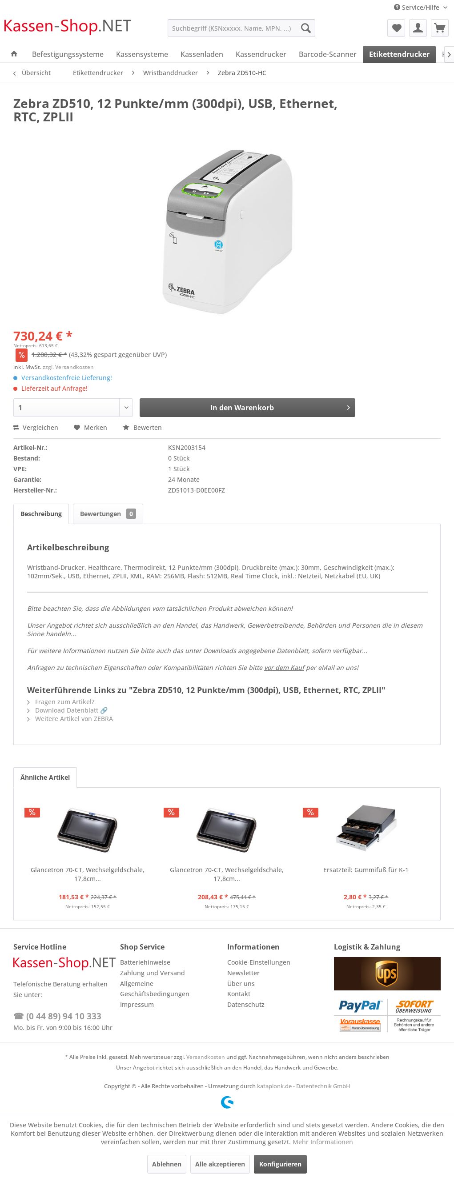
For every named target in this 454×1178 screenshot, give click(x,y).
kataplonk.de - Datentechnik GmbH (303, 1086)
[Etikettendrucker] (399, 54)
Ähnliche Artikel (45, 777)
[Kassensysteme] (142, 54)
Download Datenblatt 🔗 (67, 710)
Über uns (241, 983)
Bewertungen (108, 514)
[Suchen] (306, 28)
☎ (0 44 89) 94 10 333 (57, 1016)
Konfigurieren (280, 1164)
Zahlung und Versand (152, 973)
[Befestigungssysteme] (68, 54)
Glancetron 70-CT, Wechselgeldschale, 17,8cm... (88, 874)
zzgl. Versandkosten (68, 367)
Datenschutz (246, 1004)
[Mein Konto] (418, 28)
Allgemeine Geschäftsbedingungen (154, 988)
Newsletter (243, 973)
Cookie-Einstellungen (258, 962)
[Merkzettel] (396, 28)
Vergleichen (35, 427)
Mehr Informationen (323, 1142)
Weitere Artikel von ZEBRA (70, 718)
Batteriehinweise (145, 962)
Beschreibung (41, 513)
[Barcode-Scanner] (328, 54)
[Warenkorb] (440, 28)
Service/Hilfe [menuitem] (417, 7)
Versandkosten (205, 1057)
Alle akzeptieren (220, 1164)
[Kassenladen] (201, 54)
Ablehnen (166, 1164)
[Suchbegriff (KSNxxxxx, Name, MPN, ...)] (241, 28)
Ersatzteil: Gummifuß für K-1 (366, 869)
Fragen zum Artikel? (60, 701)
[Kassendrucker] (261, 54)
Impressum (137, 1004)
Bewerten (142, 427)
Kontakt (238, 994)
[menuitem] (241, 28)
